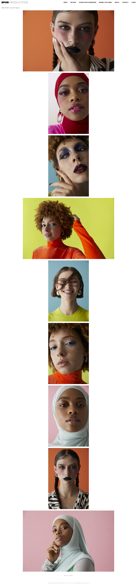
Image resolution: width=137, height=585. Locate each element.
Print (66, 2)
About (117, 2)
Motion (73, 2)
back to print (68, 575)
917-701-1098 (72, 583)
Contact (125, 2)
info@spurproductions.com (82, 583)
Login (133, 2)
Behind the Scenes (105, 2)
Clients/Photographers (87, 2)
